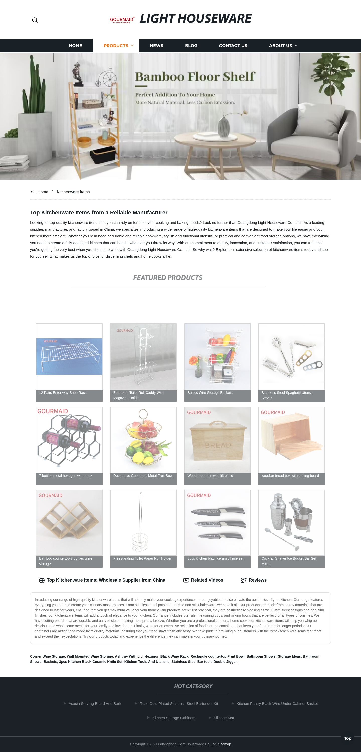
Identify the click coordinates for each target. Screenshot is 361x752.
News (156, 45)
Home (75, 45)
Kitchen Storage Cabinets (177, 718)
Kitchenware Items (73, 192)
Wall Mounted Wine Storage (90, 656)
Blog (191, 45)
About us (280, 45)
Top (348, 738)
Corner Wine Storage (47, 656)
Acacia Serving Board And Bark (98, 703)
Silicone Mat (227, 718)
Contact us (233, 45)
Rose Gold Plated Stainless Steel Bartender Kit (182, 703)
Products (116, 45)
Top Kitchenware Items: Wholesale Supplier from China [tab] (102, 580)
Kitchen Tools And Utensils (146, 662)
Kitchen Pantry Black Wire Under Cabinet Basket (281, 703)
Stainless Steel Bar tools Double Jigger (204, 662)
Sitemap (224, 744)
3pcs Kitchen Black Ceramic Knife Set (90, 662)
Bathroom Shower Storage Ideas (274, 656)
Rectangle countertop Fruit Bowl (218, 656)
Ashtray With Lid (129, 656)
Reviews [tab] (254, 580)
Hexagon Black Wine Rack (167, 656)
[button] (35, 20)
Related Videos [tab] (203, 580)
